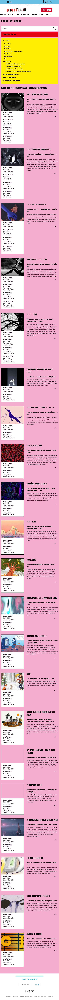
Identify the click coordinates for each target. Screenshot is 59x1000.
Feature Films (7, 44)
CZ (8, 2)
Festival (11, 14)
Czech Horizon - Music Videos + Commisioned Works (18, 71)
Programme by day (9, 34)
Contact (41, 14)
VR (5, 59)
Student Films (7, 49)
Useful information (22, 14)
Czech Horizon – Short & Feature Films (15, 64)
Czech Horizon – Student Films (13, 66)
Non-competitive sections (11, 74)
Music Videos (7, 54)
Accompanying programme (11, 81)
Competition (7, 41)
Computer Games (8, 56)
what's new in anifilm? (29, 979)
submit (37, 985)
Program (8, 996)
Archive (48, 14)
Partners (34, 14)
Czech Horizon (7, 61)
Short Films (7, 46)
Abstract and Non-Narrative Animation (13, 51)
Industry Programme (9, 78)
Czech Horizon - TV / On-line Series (14, 69)
